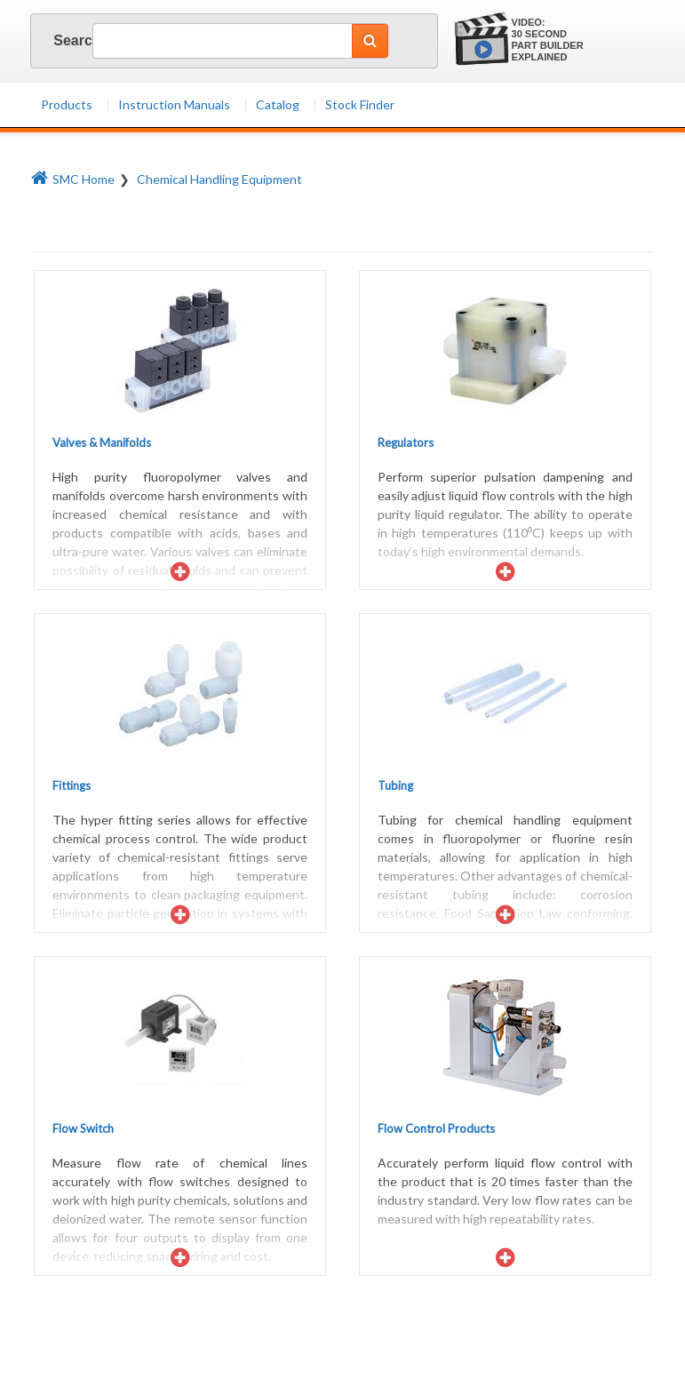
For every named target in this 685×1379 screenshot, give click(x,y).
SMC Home (73, 179)
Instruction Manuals (174, 104)
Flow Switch (83, 1128)
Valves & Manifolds (101, 442)
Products (66, 104)
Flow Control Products (436, 1128)
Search (59, 40)
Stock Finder (359, 104)
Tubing (395, 785)
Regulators (406, 442)
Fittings (71, 785)
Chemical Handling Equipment (219, 179)
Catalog (277, 104)
